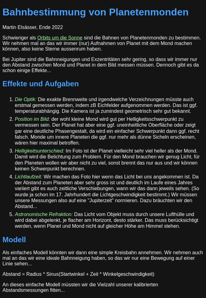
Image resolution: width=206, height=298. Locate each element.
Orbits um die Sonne (59, 37)
